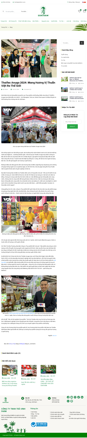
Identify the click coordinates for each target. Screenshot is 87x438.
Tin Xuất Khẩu (65, 57)
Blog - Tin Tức (34, 414)
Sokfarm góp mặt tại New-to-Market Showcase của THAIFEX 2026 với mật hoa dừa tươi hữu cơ (76, 79)
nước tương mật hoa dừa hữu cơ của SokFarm (22, 313)
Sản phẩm (36, 21)
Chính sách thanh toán (57, 419)
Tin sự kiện (64, 66)
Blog (11, 27)
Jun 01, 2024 (15, 89)
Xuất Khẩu (54, 21)
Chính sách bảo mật (56, 413)
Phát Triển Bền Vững (24, 21)
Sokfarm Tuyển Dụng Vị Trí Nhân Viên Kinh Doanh (77, 97)
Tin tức (62, 21)
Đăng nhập (12, 344)
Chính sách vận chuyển (57, 415)
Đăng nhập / (72, 2)
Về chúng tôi (13, 21)
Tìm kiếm (23, 11)
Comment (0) (26, 89)
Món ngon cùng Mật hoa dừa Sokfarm (71, 63)
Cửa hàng (76, 21)
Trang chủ (4, 21)
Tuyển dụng (64, 54)
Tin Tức (63, 60)
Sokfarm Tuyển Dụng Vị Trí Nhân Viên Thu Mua (76, 88)
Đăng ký (78, 2)
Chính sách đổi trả (55, 417)
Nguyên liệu (45, 21)
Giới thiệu (33, 412)
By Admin (4, 89)
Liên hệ (69, 21)
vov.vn (54, 336)
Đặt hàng (83, 21)
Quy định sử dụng (74, 413)
